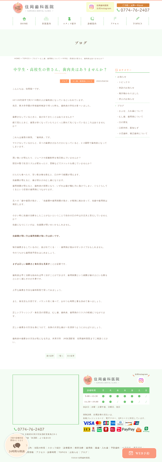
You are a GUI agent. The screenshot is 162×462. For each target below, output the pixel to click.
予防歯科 (118, 448)
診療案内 (92, 23)
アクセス (115, 23)
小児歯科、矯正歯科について (133, 132)
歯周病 (91, 448)
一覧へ (60, 355)
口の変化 (123, 121)
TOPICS (137, 23)
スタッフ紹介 (55, 448)
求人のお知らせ (126, 98)
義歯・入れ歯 (104, 448)
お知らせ (121, 77)
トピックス (124, 82)
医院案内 (46, 23)
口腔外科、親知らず (129, 126)
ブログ (120, 105)
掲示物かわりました (129, 93)
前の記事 (50, 355)
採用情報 (30, 452)
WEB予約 (143, 453)
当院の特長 (40, 448)
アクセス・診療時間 (47, 452)
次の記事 (70, 355)
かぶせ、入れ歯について (131, 110)
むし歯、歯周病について (131, 115)
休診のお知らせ (126, 87)
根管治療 (81, 448)
